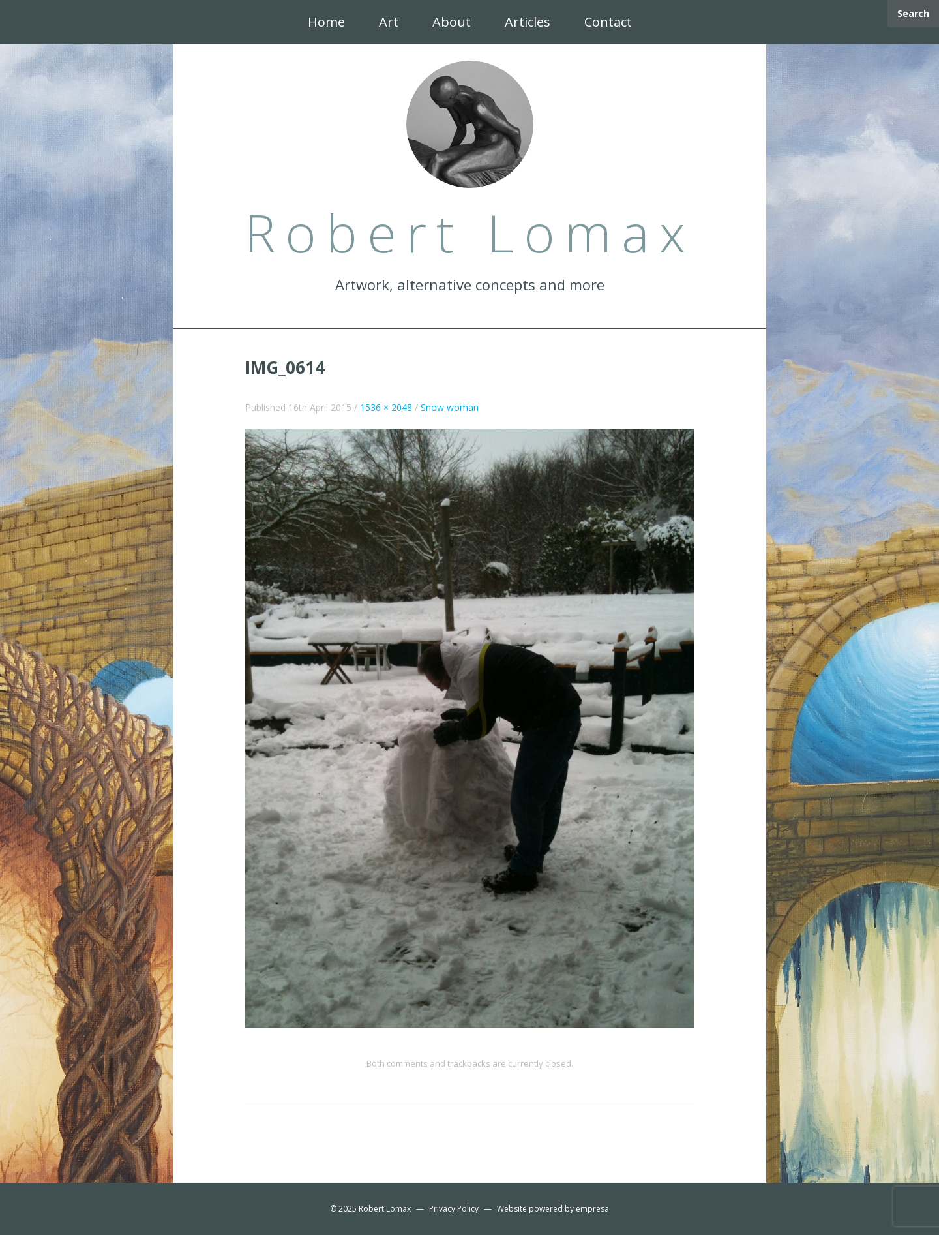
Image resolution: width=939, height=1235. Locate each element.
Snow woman (450, 407)
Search (913, 13)
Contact (608, 22)
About (451, 22)
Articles (527, 22)
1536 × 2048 (386, 407)
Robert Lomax (385, 1208)
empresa (592, 1208)
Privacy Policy (454, 1208)
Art (388, 22)
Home (326, 22)
